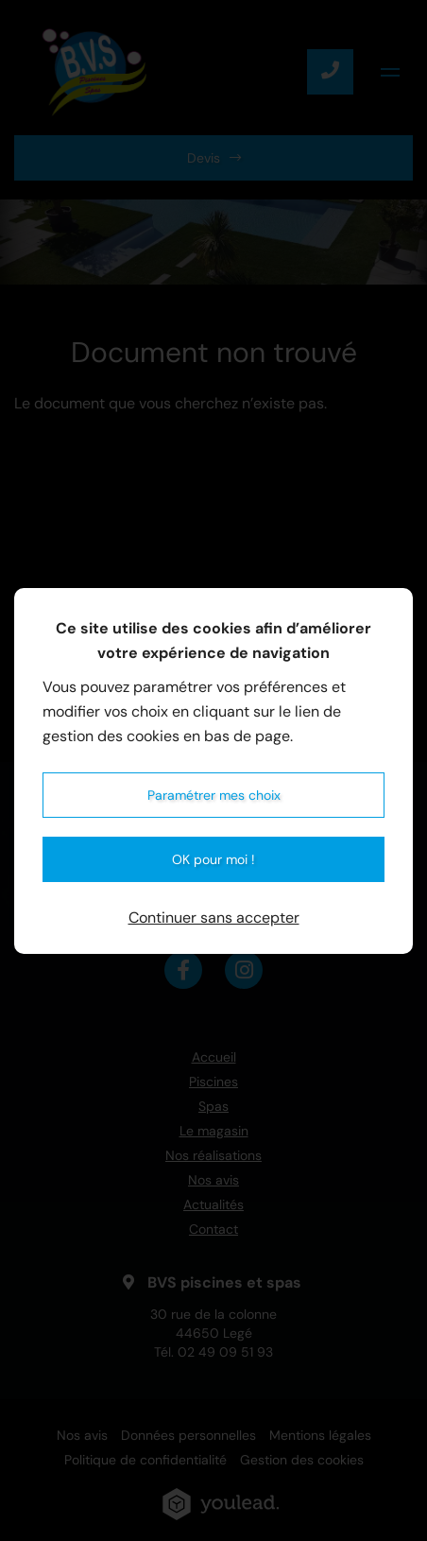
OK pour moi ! (213, 859)
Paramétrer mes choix (214, 795)
